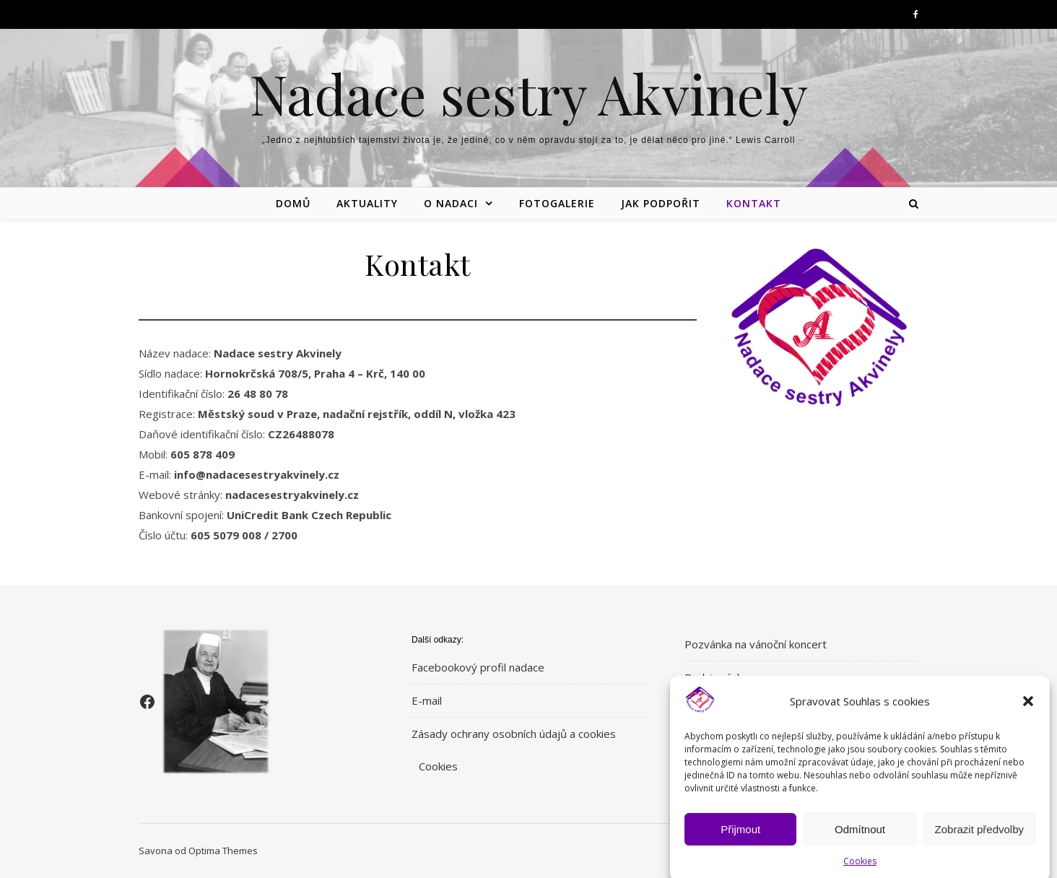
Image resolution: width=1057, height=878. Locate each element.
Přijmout (740, 839)
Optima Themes (223, 850)
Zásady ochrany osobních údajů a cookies (514, 733)
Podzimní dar (716, 677)
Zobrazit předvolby (979, 839)
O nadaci (451, 203)
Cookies (438, 766)
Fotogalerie (557, 203)
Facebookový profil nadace (478, 667)
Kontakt (753, 203)
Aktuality (367, 203)
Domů (293, 203)
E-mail (427, 700)
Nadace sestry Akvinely (529, 93)
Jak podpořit (660, 203)
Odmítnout (860, 839)
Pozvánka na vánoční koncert (755, 644)
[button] (1028, 710)
